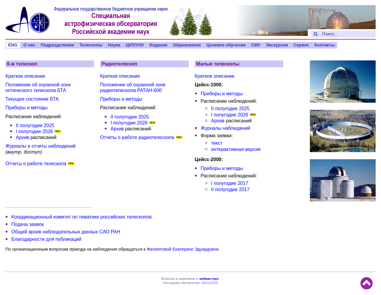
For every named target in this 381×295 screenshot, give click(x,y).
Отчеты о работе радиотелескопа (137, 137)
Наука (114, 45)
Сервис (301, 45)
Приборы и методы (26, 107)
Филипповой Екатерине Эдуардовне (183, 249)
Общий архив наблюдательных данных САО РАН (65, 231)
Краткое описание (25, 76)
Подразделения (57, 45)
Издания (158, 45)
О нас (29, 45)
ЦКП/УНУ (135, 45)
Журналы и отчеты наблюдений (40, 146)
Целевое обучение (226, 45)
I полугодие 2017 (229, 183)
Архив (22, 137)
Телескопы (91, 45)
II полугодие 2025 (35, 125)
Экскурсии (277, 45)
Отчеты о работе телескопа (35, 163)
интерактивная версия (235, 149)
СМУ (255, 45)
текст (217, 143)
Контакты (325, 45)
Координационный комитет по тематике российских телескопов (81, 216)
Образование (187, 45)
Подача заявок (27, 224)
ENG (12, 45)
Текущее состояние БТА (32, 99)
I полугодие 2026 (34, 131)
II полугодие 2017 (230, 189)
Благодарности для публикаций (46, 239)
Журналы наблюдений (225, 128)
